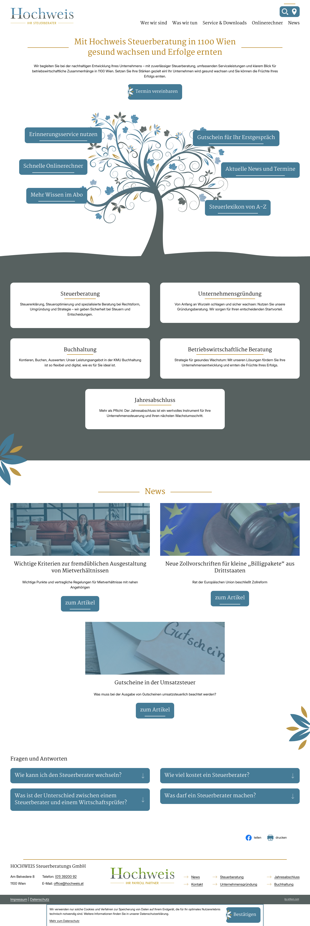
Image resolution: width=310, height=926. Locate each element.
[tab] (80, 776)
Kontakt (197, 884)
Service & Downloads (225, 23)
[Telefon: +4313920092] (66, 876)
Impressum (18, 899)
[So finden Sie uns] (294, 11)
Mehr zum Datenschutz (64, 921)
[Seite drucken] (277, 838)
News (294, 23)
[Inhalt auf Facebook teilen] (253, 838)
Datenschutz (39, 899)
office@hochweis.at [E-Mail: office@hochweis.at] (69, 883)
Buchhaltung (283, 884)
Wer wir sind (153, 23)
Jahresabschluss (287, 877)
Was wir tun (184, 23)
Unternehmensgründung (238, 884)
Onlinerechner (267, 23)
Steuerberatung (231, 877)
